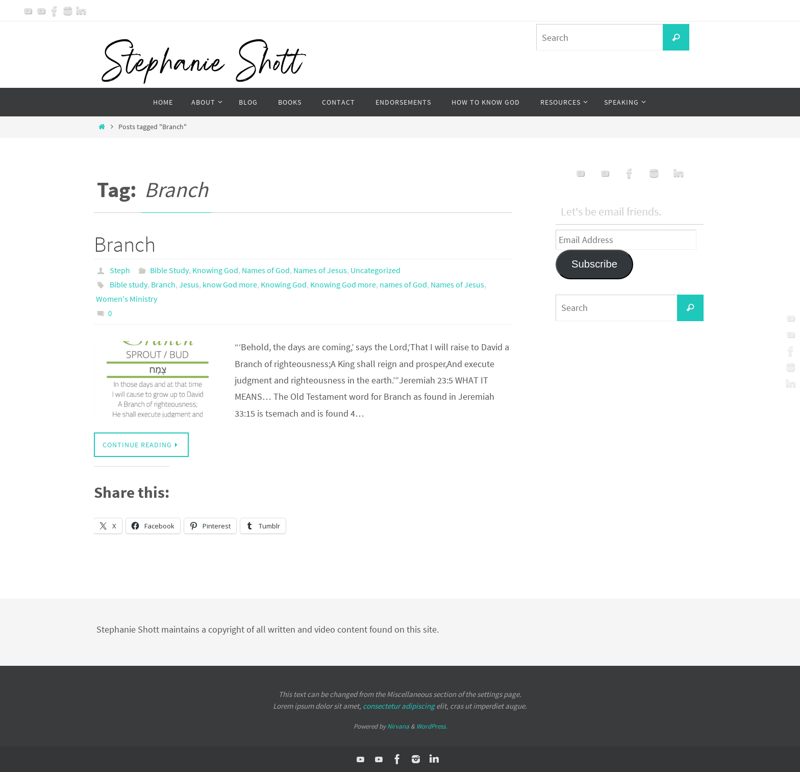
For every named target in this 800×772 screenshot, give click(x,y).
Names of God (266, 270)
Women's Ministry (126, 299)
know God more (230, 284)
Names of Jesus (320, 270)
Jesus (189, 284)
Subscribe (594, 264)
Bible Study (169, 270)
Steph (120, 270)
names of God (403, 284)
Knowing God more (343, 284)
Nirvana (398, 726)
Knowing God (215, 270)
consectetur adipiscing (399, 706)
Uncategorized (376, 270)
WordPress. (431, 726)
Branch (125, 244)
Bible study (128, 284)
